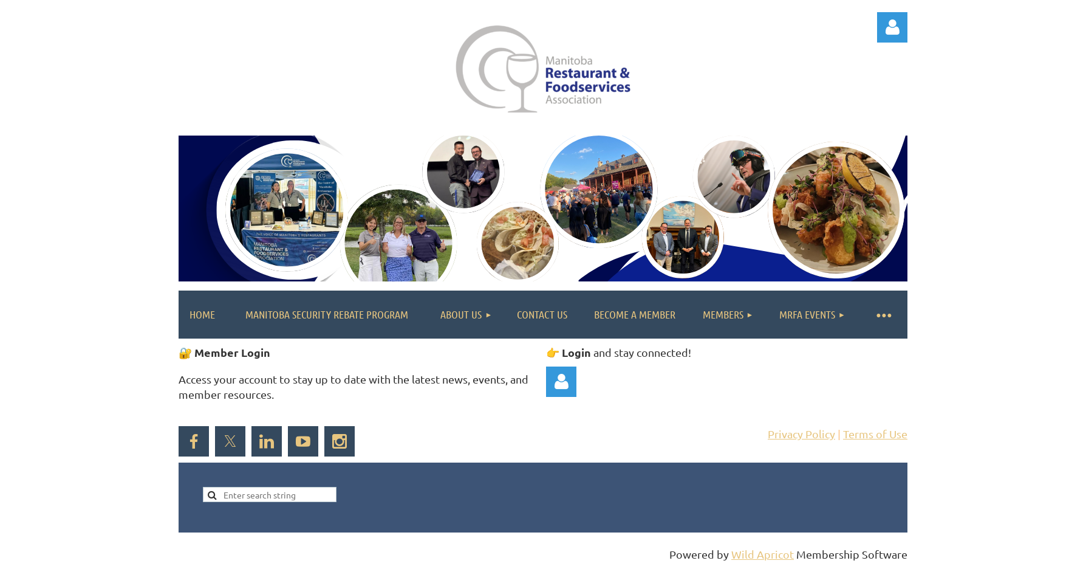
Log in (892, 27)
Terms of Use (875, 433)
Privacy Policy (801, 433)
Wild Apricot (762, 554)
